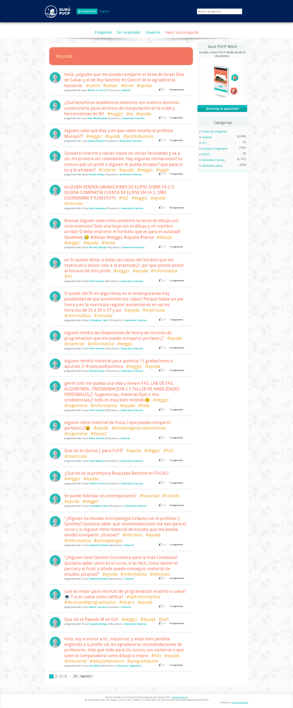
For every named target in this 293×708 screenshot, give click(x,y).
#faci (156, 655)
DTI (204, 143)
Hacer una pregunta (181, 32)
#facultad (149, 495)
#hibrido (170, 495)
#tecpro (126, 602)
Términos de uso (180, 697)
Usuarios (152, 32)
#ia (129, 113)
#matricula (153, 310)
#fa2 (123, 198)
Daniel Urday (96, 174)
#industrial (75, 661)
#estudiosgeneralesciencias (139, 428)
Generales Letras (212, 165)
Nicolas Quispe (98, 247)
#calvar (110, 85)
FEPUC (206, 154)
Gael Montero (97, 461)
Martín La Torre (97, 90)
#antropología (108, 540)
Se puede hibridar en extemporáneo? (100, 495)
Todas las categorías (214, 131)
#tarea (108, 242)
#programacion (142, 661)
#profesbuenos (138, 136)
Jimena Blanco (96, 141)
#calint (93, 85)
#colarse (107, 169)
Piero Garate (96, 281)
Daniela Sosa (96, 371)
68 (75, 676)
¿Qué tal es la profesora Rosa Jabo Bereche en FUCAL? (116, 473)
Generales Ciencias (133, 118)
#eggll (162, 169)
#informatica (164, 270)
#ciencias (73, 203)
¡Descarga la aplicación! (222, 108)
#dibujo (164, 237)
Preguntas (103, 32)
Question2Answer (240, 702)
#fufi (168, 450)
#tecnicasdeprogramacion (90, 602)
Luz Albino (95, 665)
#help (144, 405)
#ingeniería (75, 405)
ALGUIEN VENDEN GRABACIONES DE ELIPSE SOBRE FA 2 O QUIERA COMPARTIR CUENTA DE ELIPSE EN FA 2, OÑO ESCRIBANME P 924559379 (119, 192)
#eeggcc (115, 113)
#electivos (132, 534)
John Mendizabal (97, 118)
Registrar (104, 11)
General (125, 90)
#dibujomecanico (107, 661)
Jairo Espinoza (97, 208)
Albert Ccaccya (97, 607)
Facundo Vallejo (98, 624)
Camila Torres (97, 483)
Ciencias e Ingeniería (128, 665)
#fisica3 (98, 433)
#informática (77, 315)
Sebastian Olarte (99, 545)
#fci (68, 276)
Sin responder (129, 32)
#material (74, 343)
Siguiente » (86, 676)
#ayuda (144, 85)
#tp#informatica (143, 596)
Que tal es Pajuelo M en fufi (91, 619)
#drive (127, 85)
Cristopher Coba (98, 320)
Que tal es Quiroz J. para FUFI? (93, 450)
